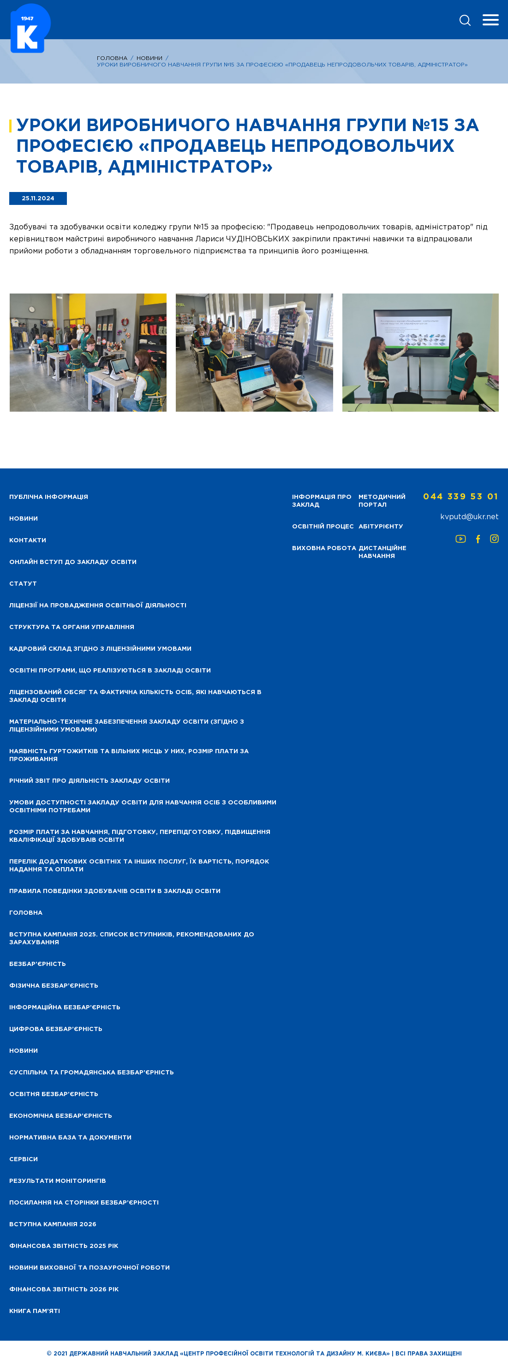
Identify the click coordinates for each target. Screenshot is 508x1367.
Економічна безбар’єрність (60, 1116)
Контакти (27, 540)
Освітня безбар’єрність (53, 1094)
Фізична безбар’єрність (53, 986)
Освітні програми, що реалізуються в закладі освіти (110, 670)
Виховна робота (324, 548)
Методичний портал (382, 501)
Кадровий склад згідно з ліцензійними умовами (100, 649)
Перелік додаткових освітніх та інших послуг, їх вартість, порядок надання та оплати (139, 865)
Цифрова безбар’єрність (55, 1029)
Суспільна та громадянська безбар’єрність (91, 1072)
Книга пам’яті (34, 1311)
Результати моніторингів (57, 1181)
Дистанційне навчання (382, 552)
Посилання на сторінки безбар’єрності (84, 1202)
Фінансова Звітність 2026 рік (64, 1289)
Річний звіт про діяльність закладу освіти (89, 781)
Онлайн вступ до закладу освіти (73, 562)
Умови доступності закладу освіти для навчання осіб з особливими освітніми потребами (142, 806)
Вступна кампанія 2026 (52, 1224)
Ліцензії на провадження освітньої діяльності (97, 605)
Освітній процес (323, 526)
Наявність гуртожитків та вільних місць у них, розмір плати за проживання (129, 755)
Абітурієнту (381, 526)
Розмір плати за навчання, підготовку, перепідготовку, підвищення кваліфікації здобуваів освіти (139, 836)
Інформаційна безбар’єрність (64, 1007)
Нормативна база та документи (70, 1137)
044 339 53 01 (461, 497)
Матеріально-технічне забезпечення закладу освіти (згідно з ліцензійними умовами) (126, 725)
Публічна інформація (48, 497)
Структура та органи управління (71, 627)
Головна (112, 58)
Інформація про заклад (322, 501)
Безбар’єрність (37, 964)
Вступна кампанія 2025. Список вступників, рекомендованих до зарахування (131, 938)
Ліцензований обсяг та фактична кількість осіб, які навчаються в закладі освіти (135, 696)
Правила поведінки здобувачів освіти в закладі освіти (115, 891)
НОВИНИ (23, 519)
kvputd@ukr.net (469, 517)
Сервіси (23, 1159)
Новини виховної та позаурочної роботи (89, 1268)
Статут (23, 584)
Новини (149, 58)
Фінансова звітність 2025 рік (63, 1246)
